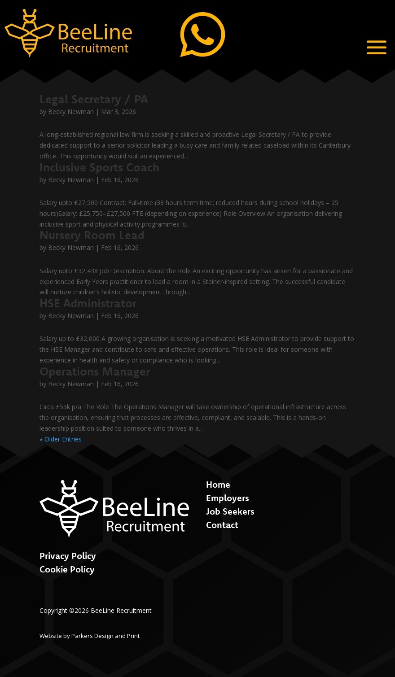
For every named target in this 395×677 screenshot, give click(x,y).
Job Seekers (230, 511)
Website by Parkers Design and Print (90, 636)
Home (218, 484)
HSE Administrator (88, 303)
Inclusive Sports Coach (99, 167)
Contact (222, 524)
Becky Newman (71, 111)
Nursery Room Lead (92, 234)
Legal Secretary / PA (94, 99)
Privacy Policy (68, 555)
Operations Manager (95, 371)
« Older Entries (61, 439)
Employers (227, 497)
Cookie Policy (67, 569)
